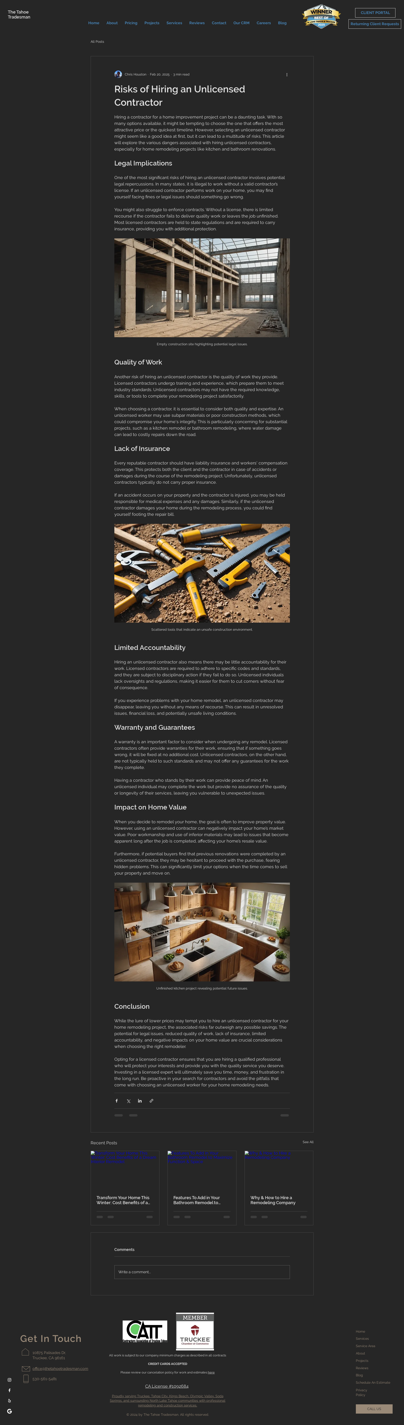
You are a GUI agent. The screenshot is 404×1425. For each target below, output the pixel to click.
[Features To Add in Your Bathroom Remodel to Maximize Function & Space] (202, 1170)
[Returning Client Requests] (374, 24)
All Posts (97, 41)
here (211, 1372)
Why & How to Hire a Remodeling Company (273, 1200)
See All (308, 1142)
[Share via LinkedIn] (140, 1100)
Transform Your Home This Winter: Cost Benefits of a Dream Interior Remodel (123, 1200)
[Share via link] (151, 1100)
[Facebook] (9, 1390)
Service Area (365, 1346)
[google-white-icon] (9, 1411)
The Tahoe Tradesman (19, 14)
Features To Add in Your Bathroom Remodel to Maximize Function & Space (200, 1200)
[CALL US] (374, 1409)
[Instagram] (9, 1380)
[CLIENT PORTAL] (375, 13)
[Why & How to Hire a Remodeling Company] (279, 1170)
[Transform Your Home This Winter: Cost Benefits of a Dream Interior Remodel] (125, 1170)
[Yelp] (9, 1400)
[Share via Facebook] (116, 1100)
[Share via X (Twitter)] (128, 1100)
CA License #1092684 (167, 1386)
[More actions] (287, 74)
